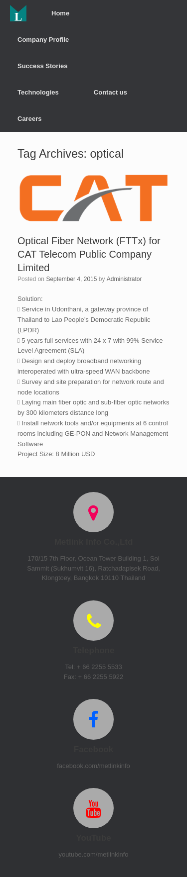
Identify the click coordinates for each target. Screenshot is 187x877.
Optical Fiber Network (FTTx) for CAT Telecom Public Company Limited (89, 254)
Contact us (110, 92)
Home (60, 13)
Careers (29, 118)
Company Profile (43, 39)
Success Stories (42, 66)
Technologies (38, 92)
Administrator (124, 279)
